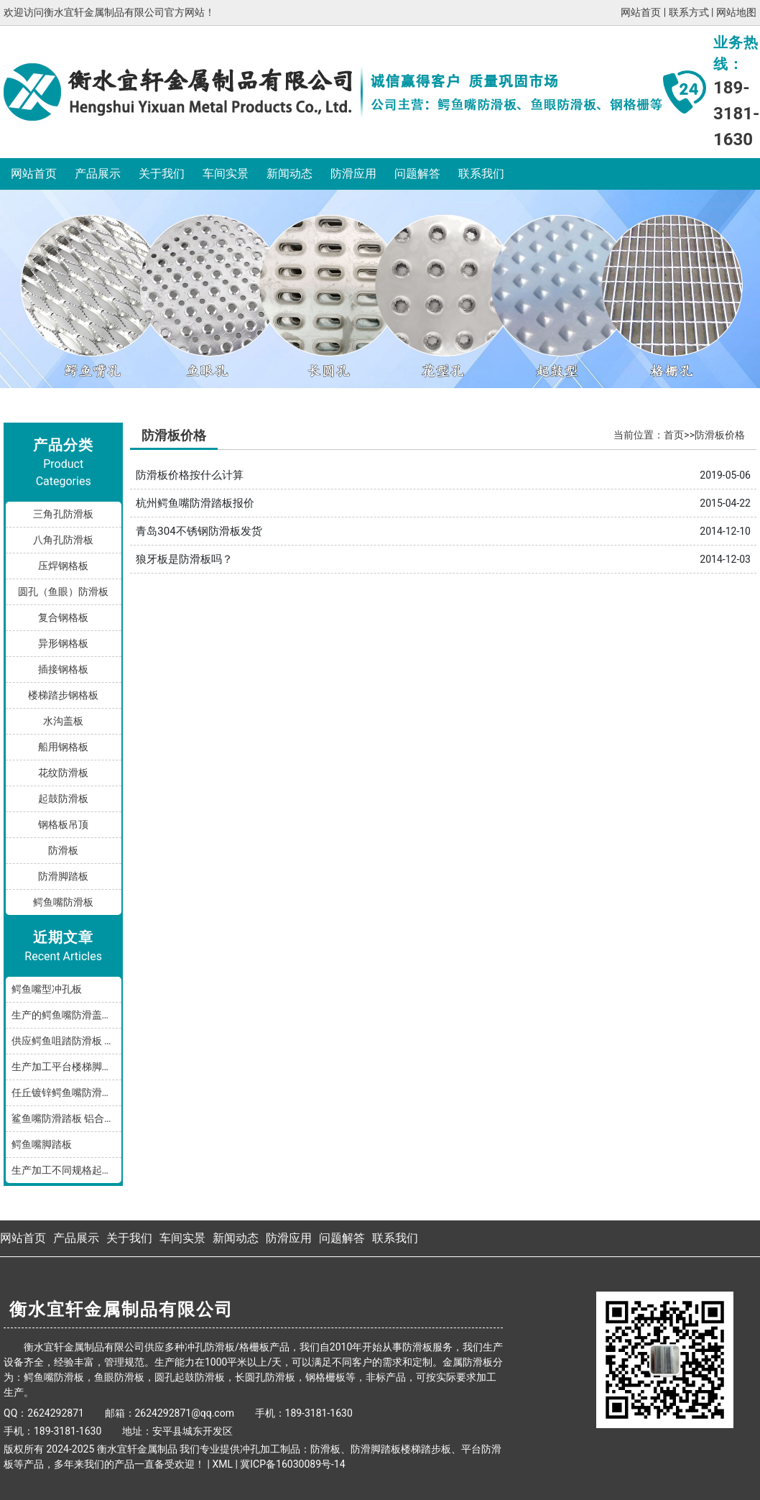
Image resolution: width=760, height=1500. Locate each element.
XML (222, 1464)
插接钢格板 (63, 669)
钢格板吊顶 (63, 824)
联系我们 (481, 173)
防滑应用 (353, 173)
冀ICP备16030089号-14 (292, 1464)
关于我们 (162, 173)
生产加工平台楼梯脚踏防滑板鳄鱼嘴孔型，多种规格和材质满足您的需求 (66, 1066)
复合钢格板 (63, 617)
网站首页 (641, 12)
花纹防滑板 (63, 772)
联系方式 (689, 12)
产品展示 (98, 173)
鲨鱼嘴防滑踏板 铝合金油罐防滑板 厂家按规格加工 (66, 1118)
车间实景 (226, 173)
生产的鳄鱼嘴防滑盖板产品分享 (66, 1015)
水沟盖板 (63, 721)
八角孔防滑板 (63, 540)
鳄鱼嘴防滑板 (63, 902)
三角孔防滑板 (63, 514)
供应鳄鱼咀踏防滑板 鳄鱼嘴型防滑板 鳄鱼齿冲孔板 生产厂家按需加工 (66, 1040)
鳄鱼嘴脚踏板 (41, 1144)
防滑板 (63, 850)
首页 (674, 435)
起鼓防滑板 (63, 798)
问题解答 (417, 173)
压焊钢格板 (63, 565)
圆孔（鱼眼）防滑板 (63, 591)
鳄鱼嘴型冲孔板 (46, 989)
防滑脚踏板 (63, 876)
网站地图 (736, 12)
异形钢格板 (63, 643)
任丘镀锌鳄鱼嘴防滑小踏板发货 (66, 1092)
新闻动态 (289, 173)
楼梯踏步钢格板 (63, 695)
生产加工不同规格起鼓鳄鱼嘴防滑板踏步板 (66, 1170)
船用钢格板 (63, 747)
